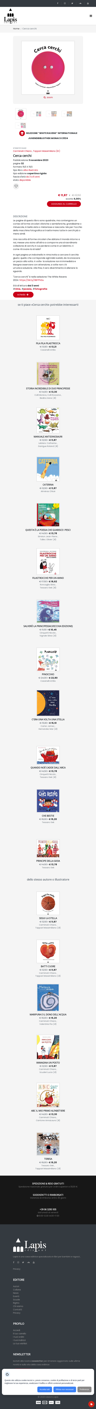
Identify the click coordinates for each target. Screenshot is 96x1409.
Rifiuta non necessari (65, 1389)
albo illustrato (30, 170)
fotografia (40, 289)
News (16, 1293)
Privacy (16, 1269)
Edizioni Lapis (52, 1396)
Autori (16, 1286)
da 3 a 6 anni (33, 176)
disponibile (25, 180)
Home (16, 28)
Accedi (16, 1330)
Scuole (16, 1299)
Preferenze (84, 1389)
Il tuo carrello (19, 1333)
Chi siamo (18, 1306)
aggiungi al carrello (64, 204)
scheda (23, 294)
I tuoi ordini (18, 1336)
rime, (17, 289)
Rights (16, 1302)
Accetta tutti (45, 1389)
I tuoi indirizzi (19, 1340)
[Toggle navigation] (91, 16)
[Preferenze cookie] (91, 1404)
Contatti (17, 1309)
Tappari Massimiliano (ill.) (46, 151)
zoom (48, 70)
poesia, (27, 289)
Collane (17, 1289)
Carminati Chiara (22, 151)
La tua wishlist (20, 1343)
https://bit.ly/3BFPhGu (31, 280)
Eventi (16, 1296)
